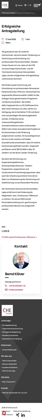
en (28, 5)
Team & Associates (9, 361)
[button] (4, 413)
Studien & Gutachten (10, 335)
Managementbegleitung (11, 332)
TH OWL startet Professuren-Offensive (18, 237)
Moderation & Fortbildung (12, 339)
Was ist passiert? (8, 382)
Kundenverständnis (9, 367)
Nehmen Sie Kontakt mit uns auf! (14, 393)
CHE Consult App (8, 371)
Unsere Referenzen (9, 350)
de (30, 5)
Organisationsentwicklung (12, 329)
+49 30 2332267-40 (17, 286)
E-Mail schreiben (16, 289)
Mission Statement (9, 364)
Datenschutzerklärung (21, 411)
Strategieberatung (9, 325)
